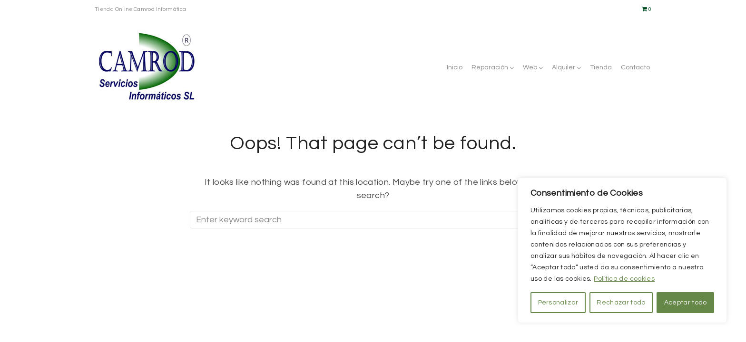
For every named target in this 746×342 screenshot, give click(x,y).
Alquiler (563, 67)
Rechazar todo (621, 302)
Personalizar (558, 302)
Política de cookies (624, 279)
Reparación (489, 67)
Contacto (635, 67)
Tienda (601, 67)
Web (530, 67)
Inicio (454, 67)
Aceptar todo (685, 302)
